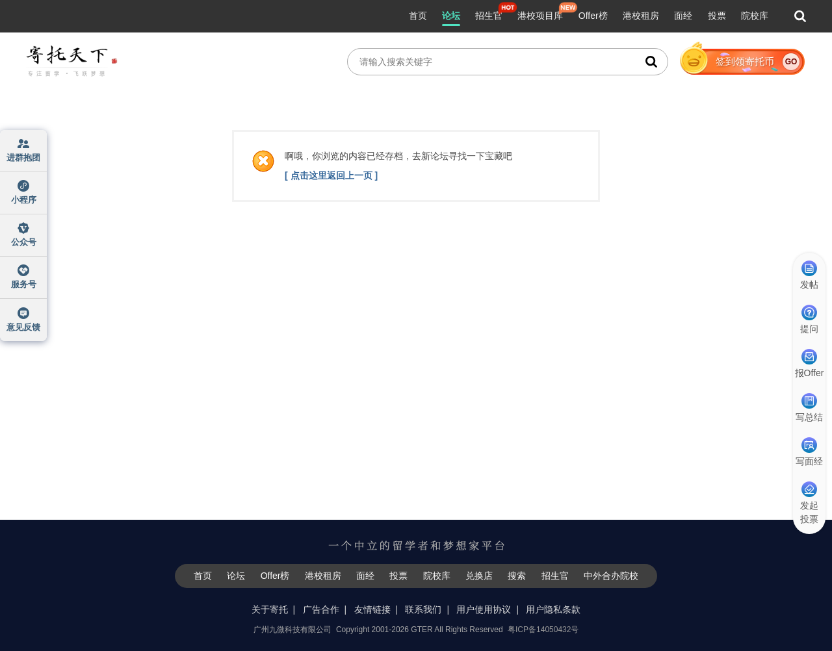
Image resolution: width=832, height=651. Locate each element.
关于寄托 (270, 609)
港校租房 (641, 15)
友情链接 (372, 609)
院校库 (754, 15)
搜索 (517, 575)
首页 (418, 15)
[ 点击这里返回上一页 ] (331, 175)
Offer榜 (593, 15)
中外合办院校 (611, 575)
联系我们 (423, 609)
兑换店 (479, 575)
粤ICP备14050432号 (543, 629)
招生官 (488, 15)
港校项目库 (540, 15)
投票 (717, 15)
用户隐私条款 (553, 609)
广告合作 (321, 609)
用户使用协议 (483, 609)
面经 (683, 15)
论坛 (451, 15)
